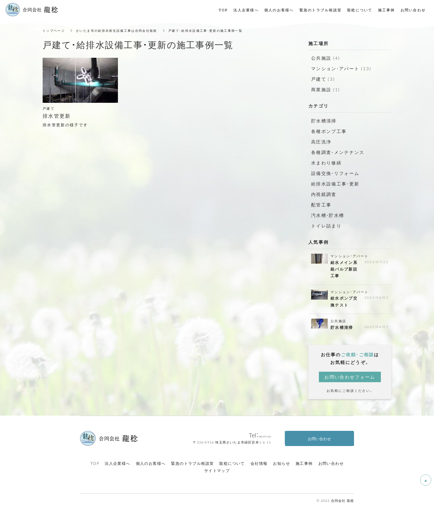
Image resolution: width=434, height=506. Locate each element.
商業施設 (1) (324, 88)
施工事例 (304, 461)
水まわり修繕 (325, 160)
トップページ (54, 30)
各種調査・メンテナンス (336, 150)
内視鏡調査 (323, 191)
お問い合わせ (331, 461)
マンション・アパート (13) (339, 68)
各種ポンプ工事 (328, 130)
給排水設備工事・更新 (334, 181)
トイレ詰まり (325, 222)
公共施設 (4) (324, 58)
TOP (94, 461)
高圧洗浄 (320, 140)
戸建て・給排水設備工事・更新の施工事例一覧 (215, 30)
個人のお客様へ (151, 461)
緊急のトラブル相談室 (192, 461)
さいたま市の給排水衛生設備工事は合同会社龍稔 (121, 30)
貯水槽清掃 (323, 119)
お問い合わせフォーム (350, 375)
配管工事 (320, 201)
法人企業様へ (117, 461)
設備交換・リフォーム (334, 170)
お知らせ (281, 461)
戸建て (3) (322, 78)
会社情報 (259, 461)
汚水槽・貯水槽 (326, 211)
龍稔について (232, 461)
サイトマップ (217, 468)
